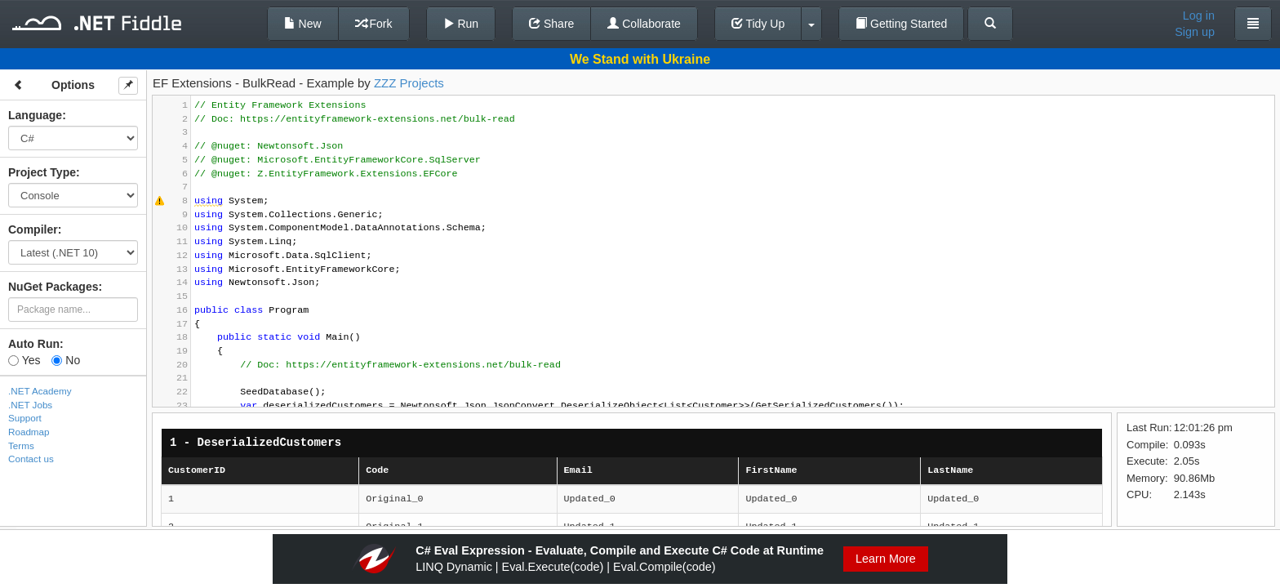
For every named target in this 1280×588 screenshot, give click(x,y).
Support (25, 417)
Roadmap (29, 431)
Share (551, 23)
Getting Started (901, 23)
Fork (374, 23)
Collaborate (644, 23)
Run (461, 23)
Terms (21, 445)
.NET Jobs (30, 404)
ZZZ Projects (409, 83)
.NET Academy (40, 390)
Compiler (33, 229)
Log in (1199, 15)
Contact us (31, 458)
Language (35, 115)
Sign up (1195, 31)
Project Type (42, 172)
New (303, 23)
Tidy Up (757, 23)
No (65, 360)
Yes (24, 360)
